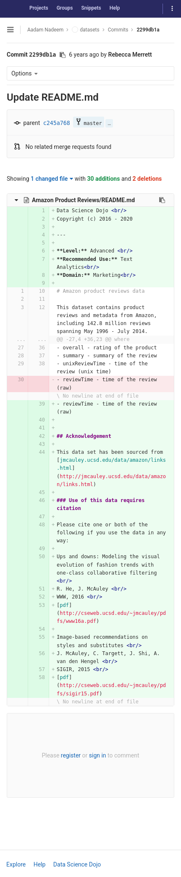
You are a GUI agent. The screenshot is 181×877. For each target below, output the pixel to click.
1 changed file (52, 178)
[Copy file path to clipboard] (162, 200)
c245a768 (56, 123)
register (71, 755)
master (88, 122)
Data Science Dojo (77, 864)
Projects (38, 8)
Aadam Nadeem (45, 30)
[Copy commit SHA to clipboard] (63, 55)
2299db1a (147, 30)
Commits (118, 30)
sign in (97, 755)
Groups (65, 8)
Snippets (91, 8)
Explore (16, 864)
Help (115, 8)
